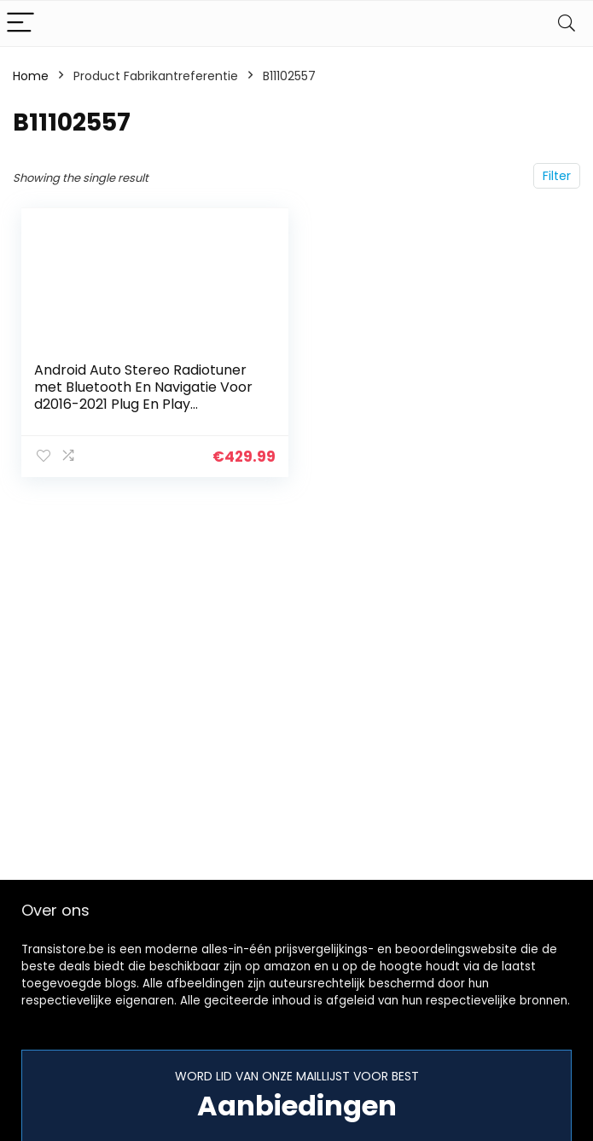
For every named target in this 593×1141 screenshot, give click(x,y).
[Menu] (20, 23)
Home (31, 75)
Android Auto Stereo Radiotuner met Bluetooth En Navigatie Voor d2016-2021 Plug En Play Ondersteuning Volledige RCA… (143, 395)
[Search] (566, 23)
